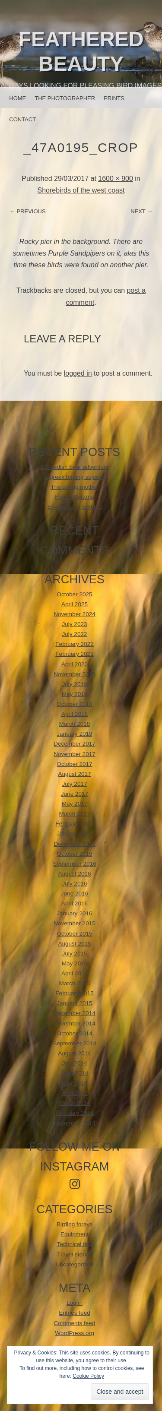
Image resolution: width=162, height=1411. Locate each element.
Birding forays (74, 1224)
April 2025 (74, 604)
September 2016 (74, 864)
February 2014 (74, 1113)
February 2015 (74, 993)
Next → (141, 211)
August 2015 (74, 943)
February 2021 (74, 654)
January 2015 (74, 1003)
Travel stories (74, 1254)
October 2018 (74, 704)
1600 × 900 (115, 178)
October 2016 (74, 854)
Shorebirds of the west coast (81, 190)
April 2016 (74, 903)
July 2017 (74, 784)
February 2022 (74, 644)
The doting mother (74, 487)
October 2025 (74, 594)
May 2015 (75, 963)
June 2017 (75, 794)
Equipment (74, 1234)
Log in (75, 1303)
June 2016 (75, 893)
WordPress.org (74, 1333)
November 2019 (74, 674)
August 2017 (74, 774)
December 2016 (74, 844)
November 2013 (74, 1123)
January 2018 (74, 734)
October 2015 (74, 933)
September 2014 (74, 1043)
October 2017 (74, 764)
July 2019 (74, 684)
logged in (78, 373)
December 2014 (74, 1013)
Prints (114, 98)
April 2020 (74, 664)
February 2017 (74, 823)
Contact (22, 119)
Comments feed (74, 1323)
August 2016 (74, 873)
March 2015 (74, 983)
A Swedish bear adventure (74, 467)
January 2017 (74, 833)
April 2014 (74, 1093)
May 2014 (75, 1083)
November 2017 (74, 754)
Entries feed (74, 1313)
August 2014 (74, 1053)
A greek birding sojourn (74, 477)
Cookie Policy (88, 1376)
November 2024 (74, 614)
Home (17, 98)
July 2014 (74, 1063)
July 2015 (74, 953)
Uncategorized (75, 1264)
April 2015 (74, 973)
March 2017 (74, 813)
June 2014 (75, 1073)
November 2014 (74, 1023)
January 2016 (74, 913)
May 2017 (75, 803)
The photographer (65, 98)
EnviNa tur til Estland (74, 506)
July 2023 (74, 624)
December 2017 (74, 743)
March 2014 (74, 1103)
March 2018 (74, 724)
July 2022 (74, 634)
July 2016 (74, 883)
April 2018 (74, 714)
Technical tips (74, 1244)
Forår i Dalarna (74, 497)
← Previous (28, 211)
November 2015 (74, 923)
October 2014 (74, 1033)
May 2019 (75, 694)
